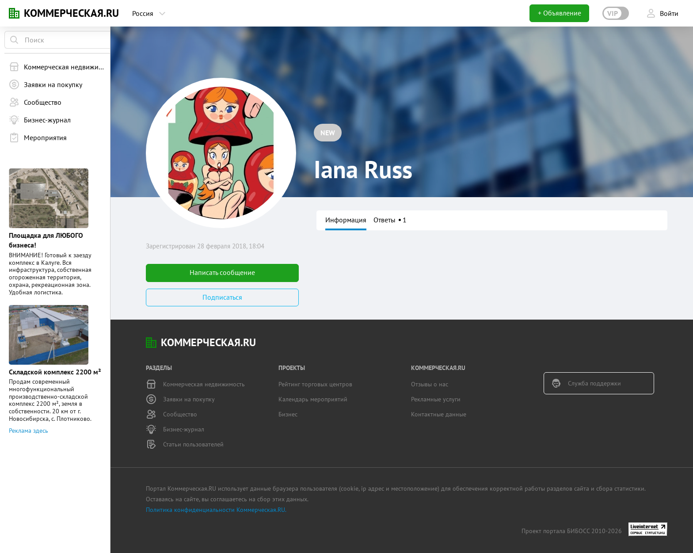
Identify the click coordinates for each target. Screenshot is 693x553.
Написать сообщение (222, 272)
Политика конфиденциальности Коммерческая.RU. (216, 510)
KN (14, 13)
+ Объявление (559, 12)
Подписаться (222, 297)
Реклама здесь (28, 406)
